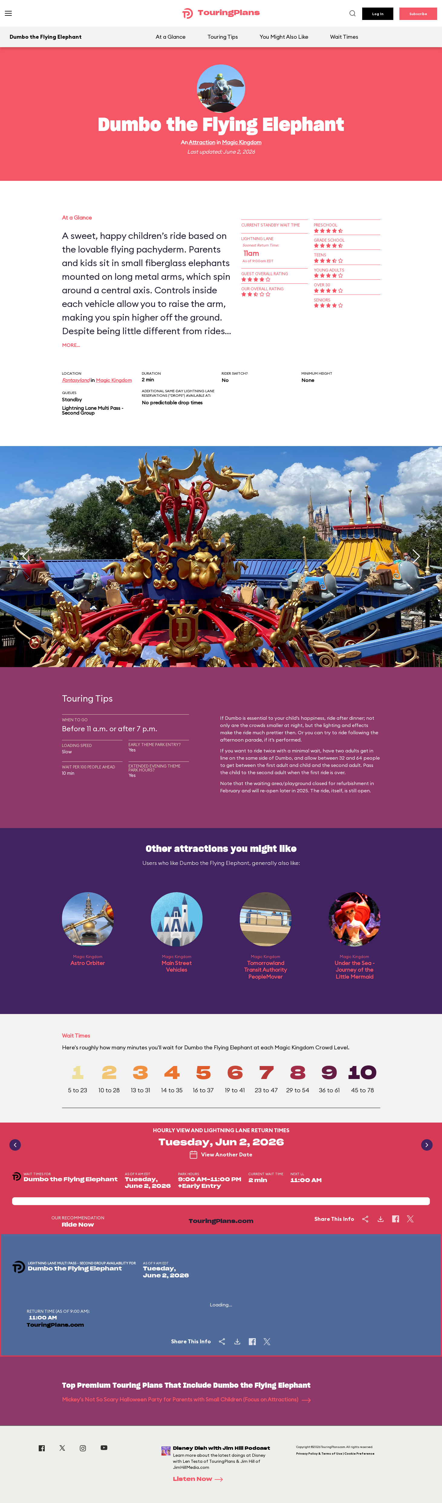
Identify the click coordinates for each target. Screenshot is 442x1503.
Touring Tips (222, 36)
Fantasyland (75, 380)
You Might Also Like (284, 36)
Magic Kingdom (242, 142)
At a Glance (171, 36)
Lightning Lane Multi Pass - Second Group (92, 410)
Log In (377, 13)
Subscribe (418, 13)
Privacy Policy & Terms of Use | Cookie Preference (335, 1454)
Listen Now (200, 1479)
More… (71, 345)
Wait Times (344, 36)
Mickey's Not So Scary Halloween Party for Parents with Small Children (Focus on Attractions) (186, 1399)
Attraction (202, 142)
